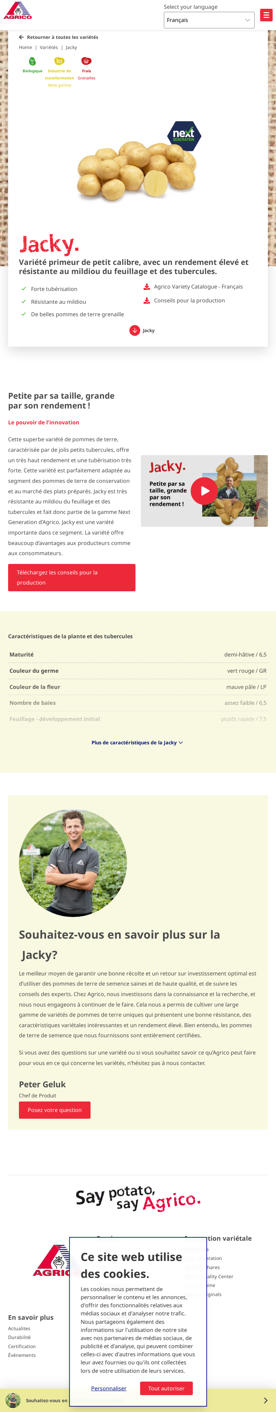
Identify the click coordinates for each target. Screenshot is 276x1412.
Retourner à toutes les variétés (62, 37)
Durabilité (19, 1337)
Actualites (19, 1328)
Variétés (49, 47)
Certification (22, 1346)
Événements (22, 1355)
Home (25, 47)
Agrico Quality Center (209, 1276)
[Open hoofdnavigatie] (266, 15)
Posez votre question (55, 1110)
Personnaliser (109, 1388)
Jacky (71, 47)
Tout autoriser (166, 1388)
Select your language (191, 6)
